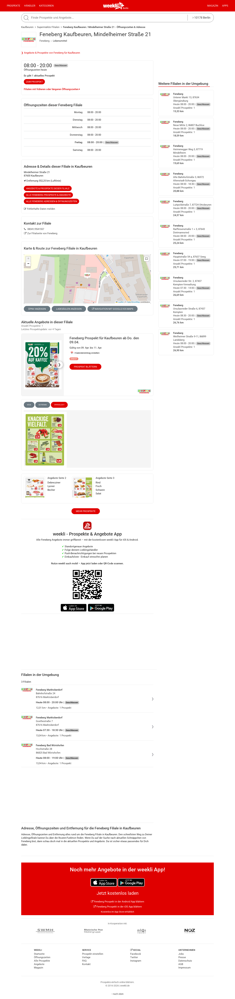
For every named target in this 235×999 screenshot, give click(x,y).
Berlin (125, 8)
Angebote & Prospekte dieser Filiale (48, 188)
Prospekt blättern (85, 366)
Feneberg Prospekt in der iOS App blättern (117, 906)
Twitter (134, 957)
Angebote (39, 964)
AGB (180, 964)
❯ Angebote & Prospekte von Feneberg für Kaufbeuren (50, 52)
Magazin (212, 5)
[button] (146, 258)
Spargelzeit (59, 405)
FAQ (84, 960)
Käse (29, 405)
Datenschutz (185, 960)
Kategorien (46, 5)
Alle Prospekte (42, 960)
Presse (182, 957)
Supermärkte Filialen (48, 27)
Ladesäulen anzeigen (69, 309)
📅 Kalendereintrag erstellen (85, 353)
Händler (29, 5)
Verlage (86, 957)
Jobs (181, 953)
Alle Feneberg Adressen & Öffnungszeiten (51, 201)
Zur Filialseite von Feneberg (40, 233)
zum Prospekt (34, 81)
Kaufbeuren (27, 27)
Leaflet (120, 302)
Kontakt (86, 964)
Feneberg (44, 40)
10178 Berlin (201, 17)
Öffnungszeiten (42, 957)
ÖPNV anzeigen (37, 309)
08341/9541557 (34, 229)
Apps (225, 5)
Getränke (43, 405)
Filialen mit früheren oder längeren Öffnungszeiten (52, 89)
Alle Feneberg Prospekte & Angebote (48, 195)
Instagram (135, 960)
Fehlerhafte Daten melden (39, 208)
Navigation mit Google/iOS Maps (112, 309)
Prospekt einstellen (92, 953)
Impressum (184, 967)
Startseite (39, 953)
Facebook (135, 953)
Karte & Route (60, 248)
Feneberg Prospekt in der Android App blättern (117, 901)
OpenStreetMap (133, 302)
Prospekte (13, 5)
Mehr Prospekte (85, 511)
